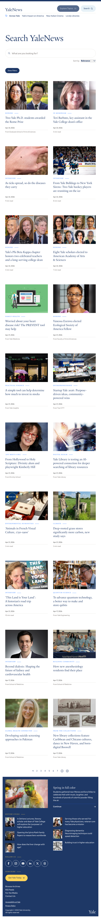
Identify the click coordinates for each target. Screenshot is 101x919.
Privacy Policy (10, 905)
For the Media (11, 893)
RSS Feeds (9, 889)
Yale (92, 912)
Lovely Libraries (72, 16)
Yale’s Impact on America (33, 16)
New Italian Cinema (54, 16)
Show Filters (12, 70)
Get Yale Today (16, 877)
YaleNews (13, 10)
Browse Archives (12, 886)
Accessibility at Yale (12, 902)
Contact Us (10, 896)
